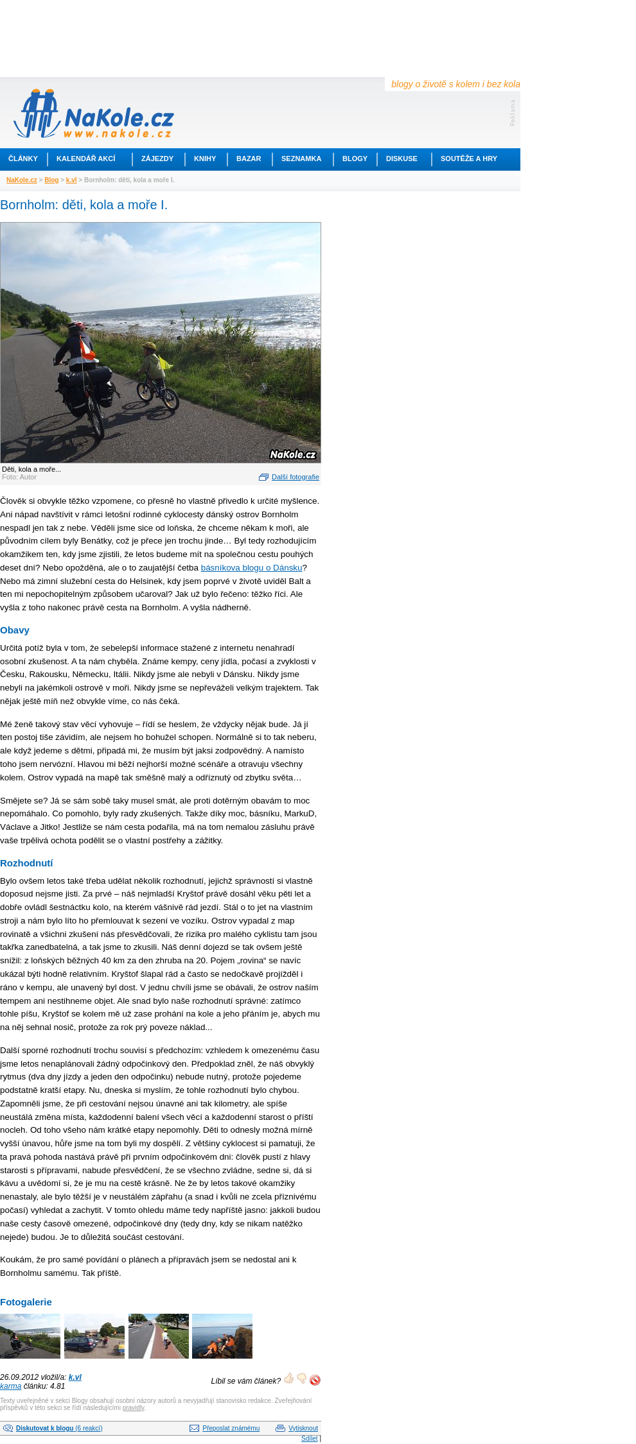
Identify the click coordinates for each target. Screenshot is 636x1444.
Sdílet (309, 1438)
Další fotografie (295, 477)
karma (10, 1386)
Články (23, 158)
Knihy (205, 158)
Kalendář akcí (86, 158)
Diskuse (402, 158)
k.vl (71, 180)
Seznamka (301, 158)
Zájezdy (157, 158)
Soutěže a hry (469, 158)
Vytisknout (303, 1428)
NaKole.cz (21, 180)
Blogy (354, 158)
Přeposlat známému (231, 1428)
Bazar (248, 158)
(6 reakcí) (59, 1428)
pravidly (134, 1407)
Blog (51, 180)
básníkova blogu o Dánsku (252, 567)
